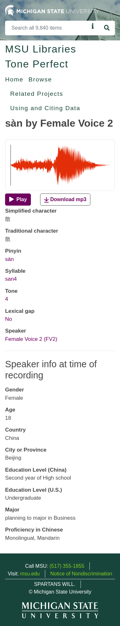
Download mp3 (65, 200)
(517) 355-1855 (67, 566)
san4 (11, 279)
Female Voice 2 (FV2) (31, 339)
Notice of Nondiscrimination (81, 573)
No (8, 319)
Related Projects (36, 93)
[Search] (47, 28)
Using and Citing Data (45, 108)
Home (14, 79)
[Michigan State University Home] (52, 10)
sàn (9, 259)
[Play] (18, 199)
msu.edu (29, 573)
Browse (40, 79)
